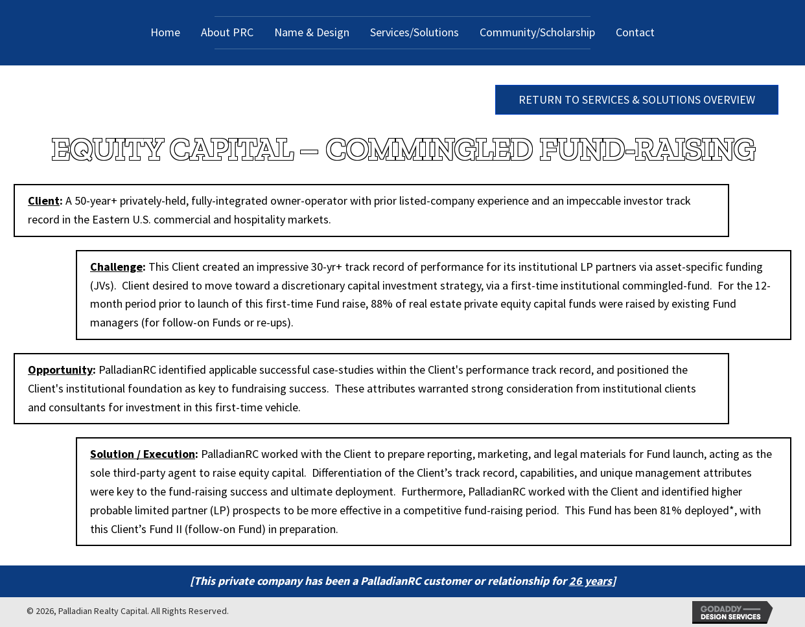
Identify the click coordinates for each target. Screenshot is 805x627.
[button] (636, 100)
